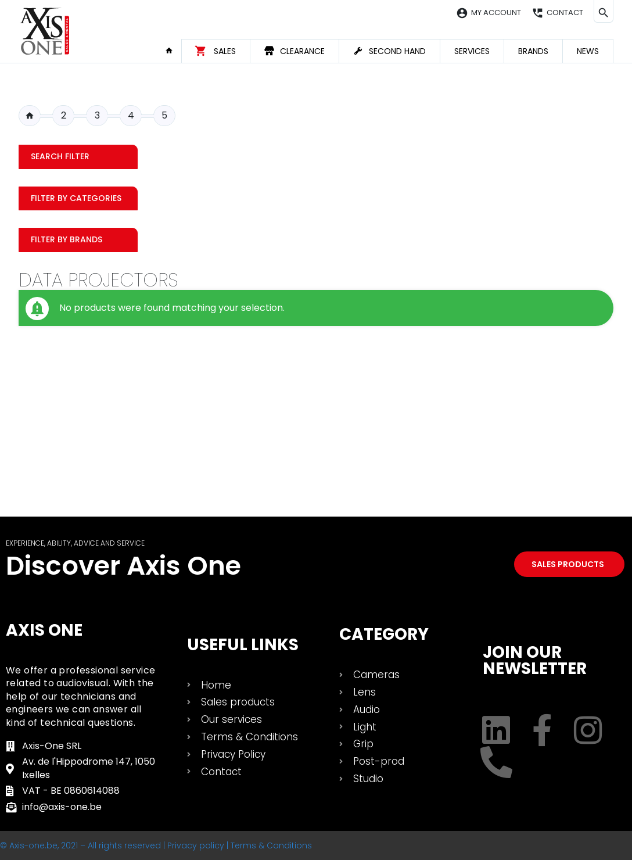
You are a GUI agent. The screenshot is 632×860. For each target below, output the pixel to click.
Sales (225, 51)
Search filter (60, 156)
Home (173, 50)
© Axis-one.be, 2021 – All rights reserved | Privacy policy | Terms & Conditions (156, 845)
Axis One (44, 630)
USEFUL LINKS (243, 644)
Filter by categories (76, 198)
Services (472, 51)
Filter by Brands (66, 239)
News (588, 51)
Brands (533, 51)
